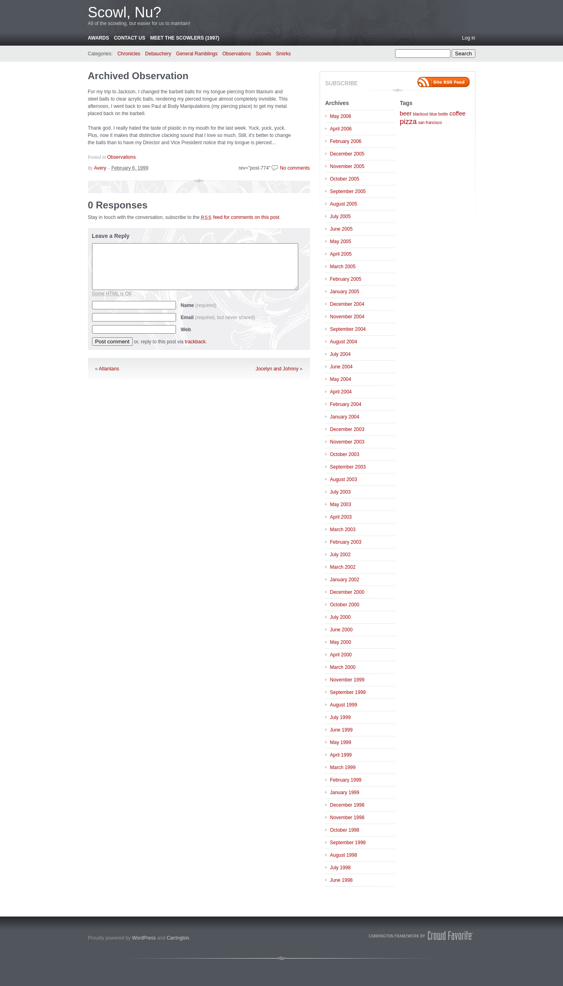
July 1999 (340, 717)
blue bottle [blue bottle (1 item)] (438, 114)
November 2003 (347, 442)
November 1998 (347, 817)
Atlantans (109, 369)
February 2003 (346, 542)
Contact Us (129, 38)
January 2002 (345, 579)
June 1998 (341, 880)
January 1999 (345, 792)
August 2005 (343, 204)
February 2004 (346, 404)
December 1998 (347, 805)
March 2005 (343, 266)
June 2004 (341, 367)
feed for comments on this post (240, 217)
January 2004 (345, 417)
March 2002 (343, 567)
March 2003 (343, 529)
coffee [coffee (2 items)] (458, 113)
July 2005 (340, 216)
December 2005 (347, 154)
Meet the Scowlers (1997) (184, 38)
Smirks (283, 54)
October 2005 (345, 179)
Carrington (178, 938)
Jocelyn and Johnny (276, 369)
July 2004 (340, 354)
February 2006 (346, 141)
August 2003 (343, 479)
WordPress (144, 938)
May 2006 (341, 116)
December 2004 (347, 304)
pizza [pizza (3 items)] (408, 122)
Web (186, 329)
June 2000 (341, 630)
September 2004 (348, 329)
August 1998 (343, 855)
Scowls (263, 54)
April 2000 (341, 655)
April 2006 (341, 129)
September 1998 (348, 842)
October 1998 (345, 830)
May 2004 (341, 379)
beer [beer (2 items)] (406, 113)
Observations (236, 54)
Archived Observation (138, 75)
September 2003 (348, 467)
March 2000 (343, 667)
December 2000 (347, 592)
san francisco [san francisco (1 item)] (430, 122)
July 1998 (340, 867)
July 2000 (340, 617)
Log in (468, 38)
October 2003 (345, 454)
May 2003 (341, 504)
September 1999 (348, 692)
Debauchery (158, 54)
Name (198, 305)
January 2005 (345, 291)
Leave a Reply (111, 236)
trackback (195, 342)
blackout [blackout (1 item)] (420, 114)
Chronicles (128, 54)
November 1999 (347, 680)
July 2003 (340, 492)
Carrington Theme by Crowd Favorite (420, 935)
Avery (100, 168)
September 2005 (348, 191)
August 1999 (343, 705)
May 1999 (341, 742)
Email (218, 317)
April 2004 (341, 392)
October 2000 (345, 605)
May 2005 (341, 241)
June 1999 (341, 730)
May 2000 (341, 642)
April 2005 (341, 254)
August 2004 (343, 342)
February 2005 (346, 279)
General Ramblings (197, 54)
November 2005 (347, 166)
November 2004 (347, 317)
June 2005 (341, 229)
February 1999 (346, 780)
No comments (295, 168)
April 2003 (341, 517)
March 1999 (343, 767)
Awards (98, 38)
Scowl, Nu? (124, 12)
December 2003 (347, 429)
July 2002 (340, 554)
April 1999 (341, 755)
